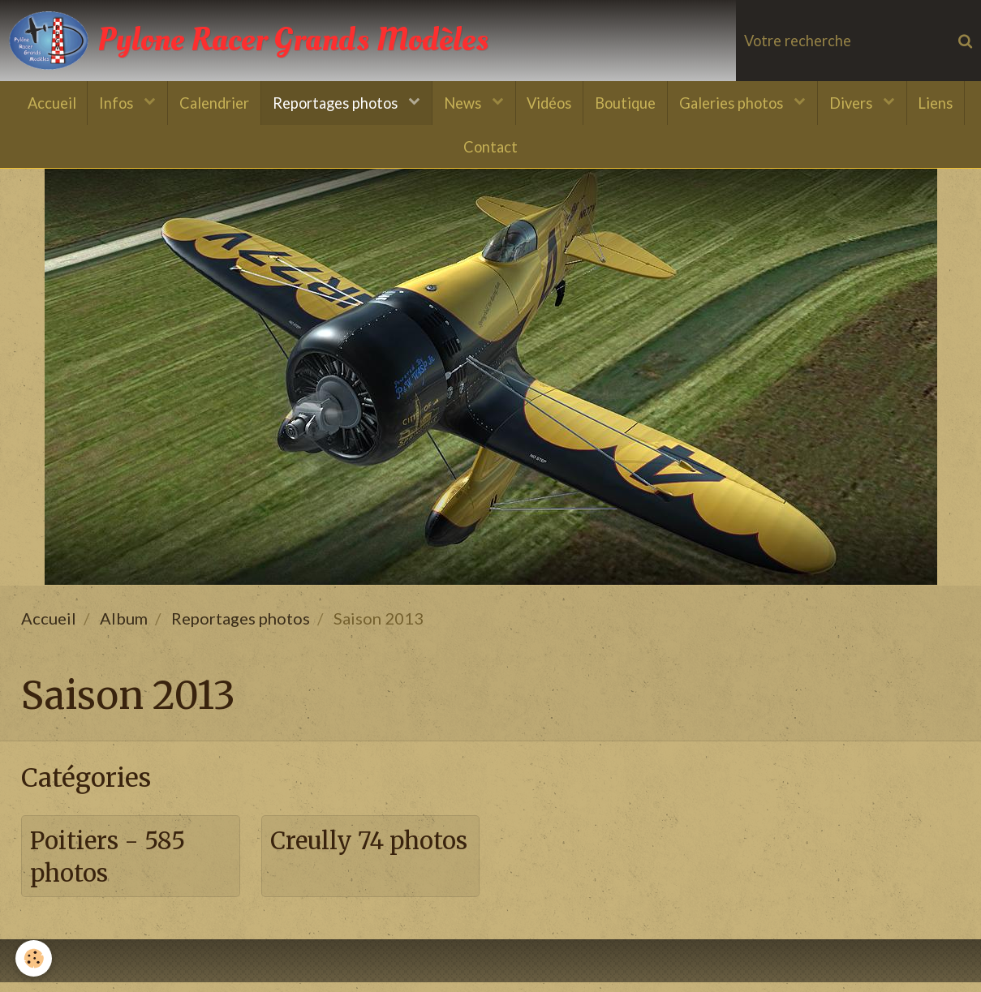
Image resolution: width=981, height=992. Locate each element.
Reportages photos (333, 104)
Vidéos (550, 104)
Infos (111, 104)
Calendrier (209, 104)
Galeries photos (737, 104)
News (462, 104)
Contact (490, 149)
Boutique (628, 104)
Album (124, 625)
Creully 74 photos (331, 865)
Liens (944, 104)
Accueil (43, 104)
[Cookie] (34, 958)
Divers (859, 104)
